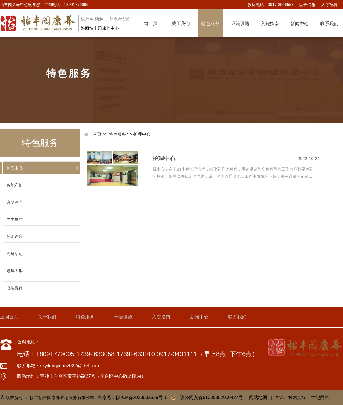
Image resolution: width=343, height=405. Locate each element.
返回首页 (9, 316)
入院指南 (270, 23)
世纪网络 (320, 397)
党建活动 (15, 253)
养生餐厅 (15, 219)
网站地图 (258, 397)
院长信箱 (307, 4)
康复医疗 (15, 202)
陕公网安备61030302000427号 (211, 397)
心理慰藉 (15, 288)
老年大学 (15, 270)
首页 (97, 134)
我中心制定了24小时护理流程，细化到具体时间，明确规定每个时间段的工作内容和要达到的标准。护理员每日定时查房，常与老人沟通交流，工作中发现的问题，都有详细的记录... (233, 173)
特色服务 (210, 23)
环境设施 (240, 23)
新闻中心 (299, 23)
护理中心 (15, 168)
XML (280, 397)
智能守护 (15, 185)
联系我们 (329, 23)
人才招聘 (329, 4)
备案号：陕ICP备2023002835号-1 (132, 397)
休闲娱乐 (15, 236)
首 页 (151, 23)
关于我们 (181, 23)
